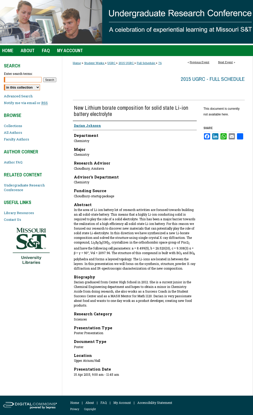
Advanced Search (18, 96)
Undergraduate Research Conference (24, 187)
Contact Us (12, 219)
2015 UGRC (126, 63)
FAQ (103, 403)
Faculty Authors (16, 139)
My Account (122, 403)
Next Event (225, 62)
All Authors (13, 132)
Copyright (90, 409)
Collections (13, 125)
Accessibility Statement (154, 403)
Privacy (74, 409)
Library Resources (19, 212)
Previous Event (199, 62)
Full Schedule (146, 63)
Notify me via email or (26, 102)
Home (77, 63)
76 (160, 63)
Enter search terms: (18, 74)
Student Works (94, 63)
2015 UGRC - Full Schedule (213, 79)
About (89, 403)
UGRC (111, 63)
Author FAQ (13, 162)
